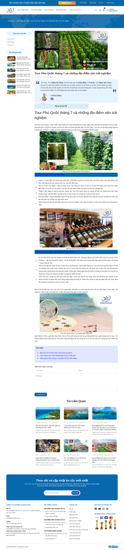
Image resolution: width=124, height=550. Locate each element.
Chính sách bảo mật (74, 523)
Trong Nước (10, 39)
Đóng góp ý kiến (73, 514)
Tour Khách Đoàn (61, 10)
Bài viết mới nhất (15, 52)
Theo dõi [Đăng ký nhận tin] (75, 493)
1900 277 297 (10, 523)
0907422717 (114, 11)
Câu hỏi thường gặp (74, 538)
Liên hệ (71, 509)
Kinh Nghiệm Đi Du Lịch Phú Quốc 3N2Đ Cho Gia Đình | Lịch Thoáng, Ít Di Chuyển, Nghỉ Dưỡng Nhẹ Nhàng (104, 427)
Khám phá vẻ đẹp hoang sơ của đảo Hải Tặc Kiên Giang (58, 358)
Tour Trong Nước (23, 10)
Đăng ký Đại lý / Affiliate (75, 520)
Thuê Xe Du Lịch (74, 10)
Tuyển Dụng (110, 2)
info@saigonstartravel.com (13, 518)
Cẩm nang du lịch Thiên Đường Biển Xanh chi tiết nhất (58, 355)
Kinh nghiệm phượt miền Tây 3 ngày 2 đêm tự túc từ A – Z (23, 75)
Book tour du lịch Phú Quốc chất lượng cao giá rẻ (56, 353)
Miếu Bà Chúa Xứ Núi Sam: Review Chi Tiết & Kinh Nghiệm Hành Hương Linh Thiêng (24, 69)
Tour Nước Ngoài (36, 10)
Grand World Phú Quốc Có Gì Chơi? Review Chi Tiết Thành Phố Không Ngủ (104, 460)
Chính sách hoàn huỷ (74, 526)
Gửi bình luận (41, 394)
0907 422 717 (18, 523)
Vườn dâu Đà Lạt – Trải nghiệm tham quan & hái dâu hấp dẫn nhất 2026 (23, 92)
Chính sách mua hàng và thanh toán (78, 529)
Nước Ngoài (10, 42)
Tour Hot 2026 (48, 10)
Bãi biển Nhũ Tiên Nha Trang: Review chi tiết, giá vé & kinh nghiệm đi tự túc (23, 64)
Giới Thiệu (83, 2)
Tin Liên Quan (76, 401)
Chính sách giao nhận (75, 532)
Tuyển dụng (72, 511)
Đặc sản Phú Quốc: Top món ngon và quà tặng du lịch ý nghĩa (23, 86)
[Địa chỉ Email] (62, 492)
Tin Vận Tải (10, 45)
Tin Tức (101, 2)
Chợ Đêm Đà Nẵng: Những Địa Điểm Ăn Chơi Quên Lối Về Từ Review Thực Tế (23, 58)
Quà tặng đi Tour (73, 517)
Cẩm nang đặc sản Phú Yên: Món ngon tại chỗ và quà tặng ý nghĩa (23, 80)
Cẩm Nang (92, 2)
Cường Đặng (56, 95)
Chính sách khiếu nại (74, 535)
